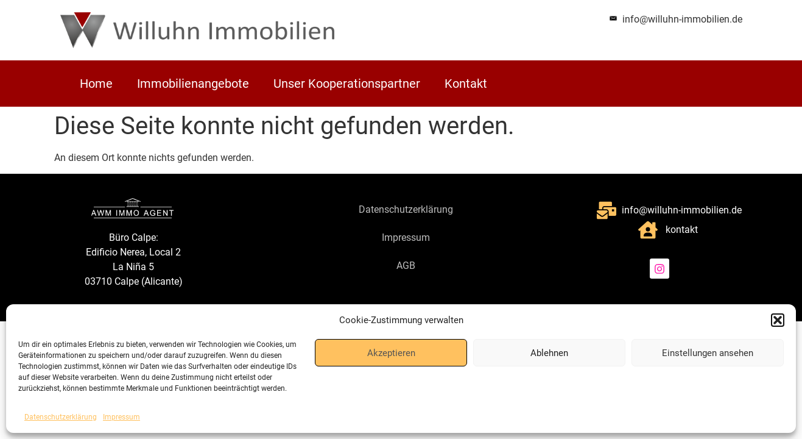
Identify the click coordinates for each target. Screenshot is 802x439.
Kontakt (466, 83)
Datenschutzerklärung (60, 417)
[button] (778, 320)
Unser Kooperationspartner (346, 83)
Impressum (121, 417)
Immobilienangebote (193, 83)
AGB (405, 265)
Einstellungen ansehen (707, 353)
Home (96, 83)
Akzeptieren (391, 353)
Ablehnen (549, 353)
